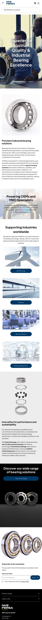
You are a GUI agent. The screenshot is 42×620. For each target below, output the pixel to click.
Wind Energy (21, 271)
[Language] (35, 3)
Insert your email (7, 573)
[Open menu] (3, 3)
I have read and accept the (16, 581)
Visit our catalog (21, 478)
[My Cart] (38, 3)
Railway (21, 302)
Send (35, 577)
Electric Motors (21, 334)
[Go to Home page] (10, 3)
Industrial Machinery (21, 366)
